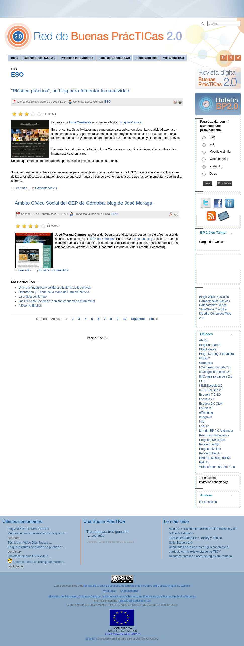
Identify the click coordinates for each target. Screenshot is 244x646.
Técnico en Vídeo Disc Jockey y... (30, 542)
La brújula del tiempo (33, 296)
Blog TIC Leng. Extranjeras (217, 354)
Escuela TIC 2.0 (210, 394)
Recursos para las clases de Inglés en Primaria (200, 556)
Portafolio (216, 166)
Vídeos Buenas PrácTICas (217, 467)
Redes (222, 305)
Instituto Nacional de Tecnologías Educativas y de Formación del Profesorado (149, 596)
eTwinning (206, 412)
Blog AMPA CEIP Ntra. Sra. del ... (30, 529)
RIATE (203, 462)
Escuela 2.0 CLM (210, 403)
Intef (202, 421)
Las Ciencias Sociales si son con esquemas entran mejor (57, 301)
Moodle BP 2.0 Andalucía (216, 431)
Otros (213, 173)
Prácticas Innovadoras (214, 435)
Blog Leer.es (207, 349)
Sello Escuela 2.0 (180, 542)
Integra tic (206, 417)
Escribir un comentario (54, 270)
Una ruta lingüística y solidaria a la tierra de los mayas (55, 287)
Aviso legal (109, 590)
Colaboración (208, 305)
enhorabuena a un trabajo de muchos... (37, 562)
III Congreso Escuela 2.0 (215, 376)
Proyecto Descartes (212, 440)
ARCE (203, 340)
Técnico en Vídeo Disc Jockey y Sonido (195, 538)
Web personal (219, 159)
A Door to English (30, 305)
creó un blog (143, 239)
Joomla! (90, 638)
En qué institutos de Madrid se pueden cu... (37, 547)
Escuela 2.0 (207, 399)
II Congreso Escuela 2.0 (215, 372)
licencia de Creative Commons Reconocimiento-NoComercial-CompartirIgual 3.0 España (136, 585)
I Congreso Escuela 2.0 (215, 367)
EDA (202, 381)
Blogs (203, 297)
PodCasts (222, 297)
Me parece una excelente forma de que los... (37, 533)
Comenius (206, 363)
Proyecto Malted (210, 449)
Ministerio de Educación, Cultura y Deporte (74, 596)
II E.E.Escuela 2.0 (211, 390)
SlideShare (206, 309)
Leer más (97, 535)
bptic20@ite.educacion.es (135, 600)
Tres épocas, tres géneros (107, 532)
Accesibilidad (129, 590)
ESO (107, 101)
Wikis (211, 297)
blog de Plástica (130, 122)
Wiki (212, 144)
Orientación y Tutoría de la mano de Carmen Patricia (54, 292)
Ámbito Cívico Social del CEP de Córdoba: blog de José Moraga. (84, 203)
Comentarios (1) (46, 188)
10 (124, 319)
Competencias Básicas (214, 301)
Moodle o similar (220, 151)
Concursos (217, 313)
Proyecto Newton (210, 453)
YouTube (221, 309)
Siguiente (138, 319)
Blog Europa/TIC (210, 345)
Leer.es (204, 426)
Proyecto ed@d (209, 444)
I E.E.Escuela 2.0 (210, 385)
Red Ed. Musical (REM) (215, 458)
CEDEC (204, 358)
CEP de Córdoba (102, 239)
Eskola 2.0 (206, 408)
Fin (151, 319)
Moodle (204, 313)
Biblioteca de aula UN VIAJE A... (29, 556)
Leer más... (22, 188)
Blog (213, 137)
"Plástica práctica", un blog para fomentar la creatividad (70, 90)
